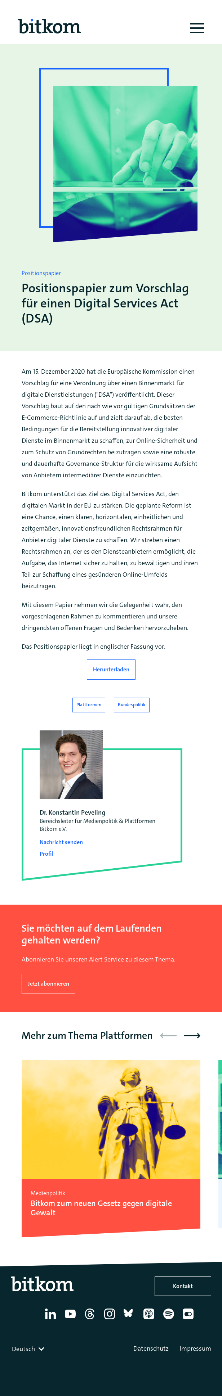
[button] (192, 1036)
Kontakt (183, 1286)
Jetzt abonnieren (48, 983)
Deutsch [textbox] (23, 1349)
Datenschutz (151, 1348)
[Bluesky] (130, 1319)
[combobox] (29, 1349)
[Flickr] (189, 1319)
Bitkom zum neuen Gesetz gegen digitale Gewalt (101, 1208)
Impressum (195, 1348)
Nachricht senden (61, 842)
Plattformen (88, 705)
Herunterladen (111, 669)
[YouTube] (71, 1319)
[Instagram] (110, 1319)
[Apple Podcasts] (150, 1319)
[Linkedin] (51, 1319)
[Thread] (91, 1319)
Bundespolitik (132, 705)
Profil (46, 853)
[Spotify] (170, 1319)
